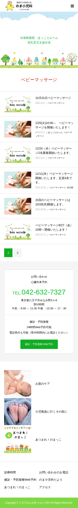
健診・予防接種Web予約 (20, 479)
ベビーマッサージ (56, 103)
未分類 (70, 187)
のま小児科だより (50, 479)
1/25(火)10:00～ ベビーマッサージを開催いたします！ (54, 125)
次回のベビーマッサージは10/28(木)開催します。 (52, 202)
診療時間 (10, 472)
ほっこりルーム (55, 132)
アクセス (45, 487)
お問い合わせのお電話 (53, 472)
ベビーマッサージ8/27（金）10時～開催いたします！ (54, 227)
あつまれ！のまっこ (17, 487)
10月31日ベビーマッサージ (53, 98)
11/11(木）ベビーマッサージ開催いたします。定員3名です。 (54, 178)
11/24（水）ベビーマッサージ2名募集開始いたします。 (53, 150)
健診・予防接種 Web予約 (39, 344)
